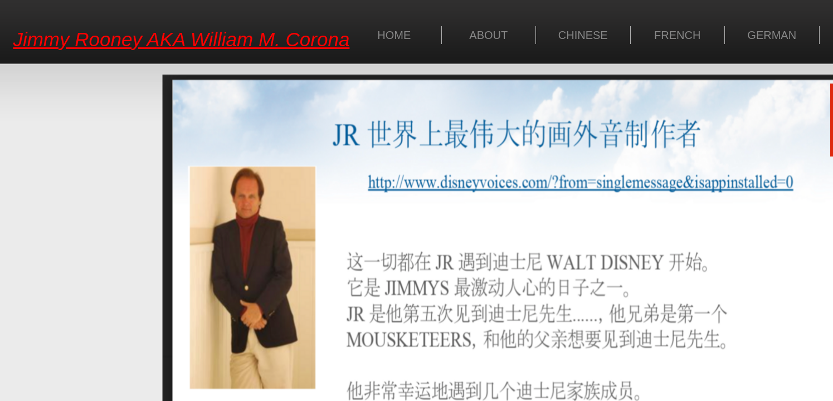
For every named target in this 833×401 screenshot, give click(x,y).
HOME (394, 35)
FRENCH (677, 35)
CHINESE (583, 35)
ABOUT (488, 35)
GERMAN (771, 35)
